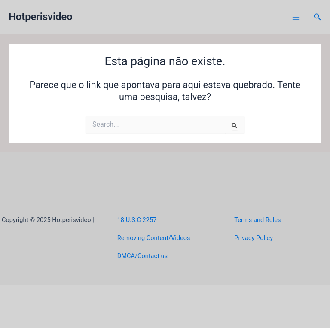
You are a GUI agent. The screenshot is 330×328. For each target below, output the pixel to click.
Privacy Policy (253, 238)
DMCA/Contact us (142, 256)
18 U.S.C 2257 (137, 220)
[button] (317, 17)
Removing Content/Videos (153, 238)
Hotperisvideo (41, 17)
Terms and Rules (257, 220)
